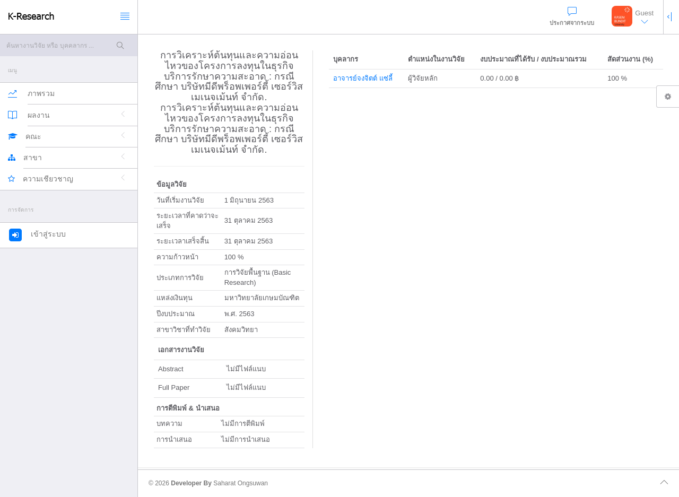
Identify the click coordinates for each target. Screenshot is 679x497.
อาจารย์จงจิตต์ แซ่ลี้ (363, 78)
